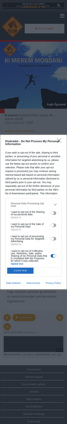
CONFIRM (20, 270)
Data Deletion (13, 283)
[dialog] (33, 212)
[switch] (53, 213)
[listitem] (33, 204)
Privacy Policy (53, 283)
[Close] (60, 141)
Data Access (33, 283)
